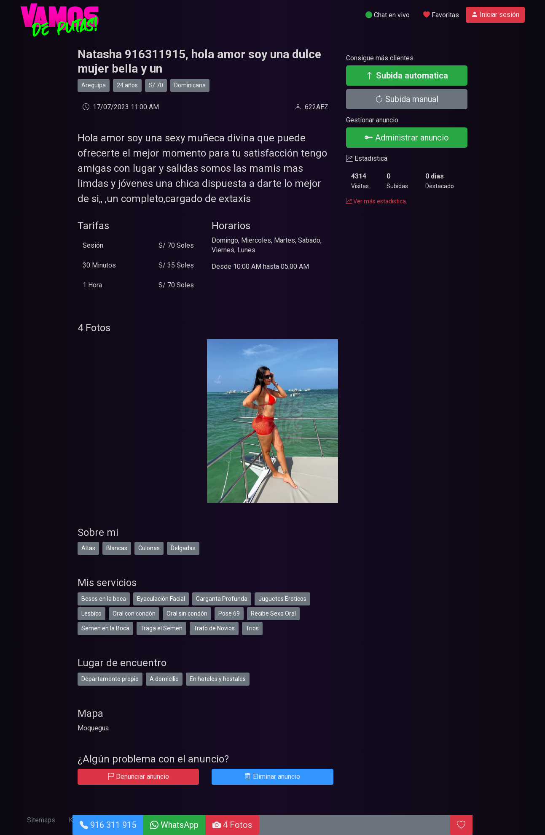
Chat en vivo (387, 15)
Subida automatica (406, 75)
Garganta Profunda (221, 598)
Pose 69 (229, 613)
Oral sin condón (186, 613)
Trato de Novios (214, 628)
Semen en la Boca (105, 628)
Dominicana (190, 85)
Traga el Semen (161, 628)
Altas (88, 548)
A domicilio (164, 679)
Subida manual (406, 99)
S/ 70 (156, 85)
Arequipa (93, 85)
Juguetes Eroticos (282, 598)
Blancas (116, 548)
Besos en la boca (103, 598)
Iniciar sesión (495, 15)
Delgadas (183, 548)
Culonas (149, 548)
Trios (252, 628)
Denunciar (138, 777)
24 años (127, 85)
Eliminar (272, 777)
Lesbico (91, 613)
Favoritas (441, 15)
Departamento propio (110, 679)
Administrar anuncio (407, 137)
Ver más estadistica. (376, 201)
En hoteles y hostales (218, 679)
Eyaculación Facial (161, 598)
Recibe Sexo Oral (273, 613)
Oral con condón (134, 613)
